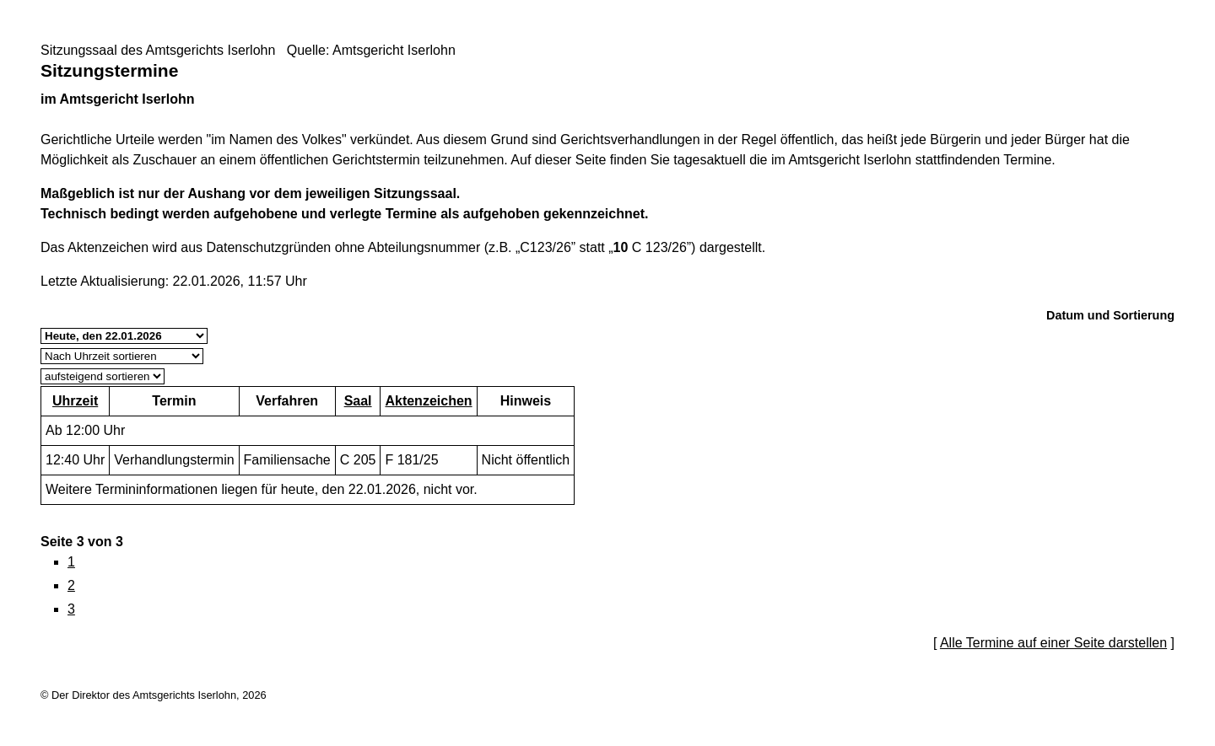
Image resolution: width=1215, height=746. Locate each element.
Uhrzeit (75, 401)
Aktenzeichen (428, 401)
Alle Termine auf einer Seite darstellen (1053, 643)
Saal (358, 401)
